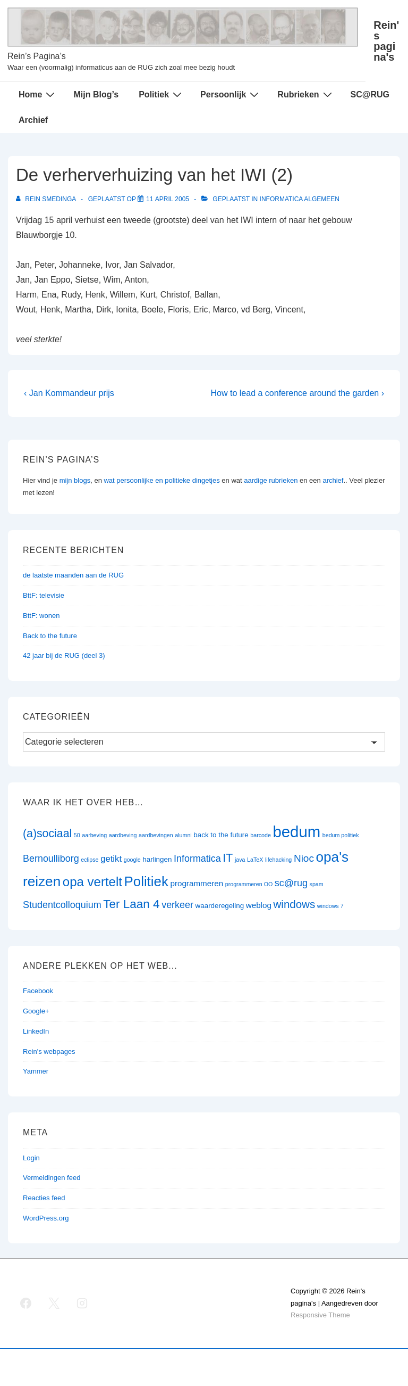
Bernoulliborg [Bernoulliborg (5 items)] (51, 858)
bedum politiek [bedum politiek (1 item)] (340, 835)
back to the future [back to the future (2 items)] (220, 835)
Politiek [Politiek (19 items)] (146, 881)
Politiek (161, 94)
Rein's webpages (49, 1051)
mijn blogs (75, 480)
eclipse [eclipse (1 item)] (89, 859)
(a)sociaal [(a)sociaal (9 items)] (47, 833)
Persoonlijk (230, 94)
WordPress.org (46, 1218)
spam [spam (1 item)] (317, 884)
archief (332, 480)
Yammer (35, 1071)
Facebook (38, 991)
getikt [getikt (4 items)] (111, 859)
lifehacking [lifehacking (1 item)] (278, 859)
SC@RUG (370, 94)
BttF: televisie (43, 595)
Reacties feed (44, 1198)
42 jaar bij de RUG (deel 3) (64, 655)
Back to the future (50, 636)
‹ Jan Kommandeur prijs (69, 393)
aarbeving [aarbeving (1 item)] (94, 835)
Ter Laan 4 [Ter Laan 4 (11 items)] (131, 904)
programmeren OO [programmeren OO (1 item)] (249, 884)
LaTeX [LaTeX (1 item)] (255, 859)
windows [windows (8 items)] (295, 904)
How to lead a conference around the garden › (297, 393)
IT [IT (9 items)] (228, 858)
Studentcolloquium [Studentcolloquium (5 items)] (62, 905)
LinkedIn (36, 1031)
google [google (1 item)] (132, 859)
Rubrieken (305, 94)
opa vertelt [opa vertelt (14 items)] (92, 881)
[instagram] (82, 1303)
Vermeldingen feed (51, 1178)
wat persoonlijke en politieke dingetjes (161, 480)
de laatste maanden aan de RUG (73, 575)
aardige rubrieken (271, 480)
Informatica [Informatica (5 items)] (197, 858)
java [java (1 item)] (240, 859)
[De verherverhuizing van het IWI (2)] (167, 199)
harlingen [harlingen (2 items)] (157, 859)
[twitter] (54, 1303)
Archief (33, 120)
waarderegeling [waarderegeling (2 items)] (220, 906)
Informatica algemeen (299, 199)
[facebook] (26, 1303)
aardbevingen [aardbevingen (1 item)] (156, 835)
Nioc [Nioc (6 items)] (304, 858)
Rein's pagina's (386, 41)
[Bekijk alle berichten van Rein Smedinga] (47, 199)
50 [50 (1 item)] (77, 835)
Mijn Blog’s (95, 94)
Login (31, 1158)
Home (38, 94)
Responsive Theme (320, 1315)
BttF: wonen (41, 616)
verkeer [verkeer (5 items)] (177, 905)
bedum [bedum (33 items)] (296, 831)
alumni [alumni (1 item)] (183, 835)
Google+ (36, 1011)
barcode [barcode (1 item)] (260, 835)
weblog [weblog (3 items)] (258, 905)
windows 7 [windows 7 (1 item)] (330, 906)
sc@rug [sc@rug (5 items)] (291, 883)
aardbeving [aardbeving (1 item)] (123, 835)
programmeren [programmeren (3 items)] (196, 883)
